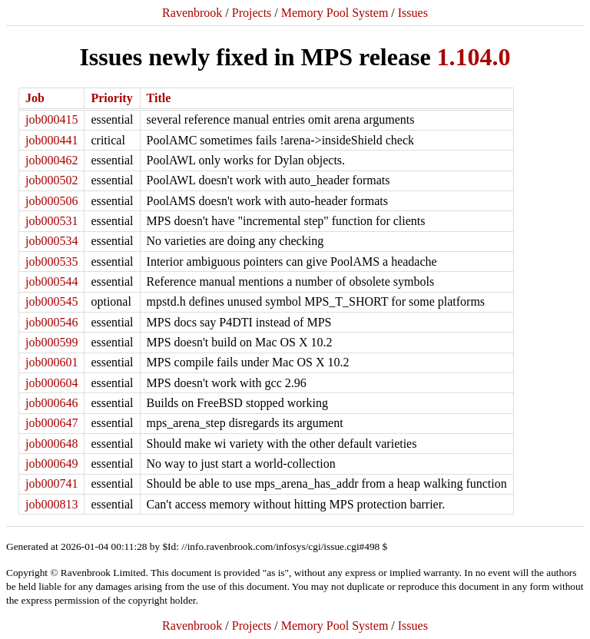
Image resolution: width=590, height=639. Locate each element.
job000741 (51, 483)
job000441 (51, 140)
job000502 (51, 180)
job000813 (51, 504)
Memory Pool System (335, 12)
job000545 (51, 301)
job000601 (51, 362)
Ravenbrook (192, 12)
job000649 (51, 463)
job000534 (51, 240)
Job (35, 97)
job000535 (51, 261)
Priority (111, 97)
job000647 (51, 422)
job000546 (51, 322)
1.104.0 (474, 57)
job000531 (51, 220)
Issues (413, 12)
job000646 (51, 402)
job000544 (51, 281)
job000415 (51, 119)
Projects (252, 12)
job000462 (51, 160)
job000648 (51, 443)
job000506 (51, 200)
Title (159, 97)
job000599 (51, 342)
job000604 (51, 382)
